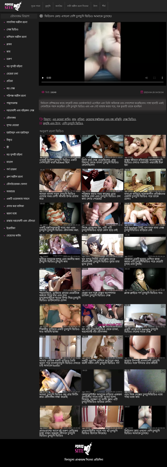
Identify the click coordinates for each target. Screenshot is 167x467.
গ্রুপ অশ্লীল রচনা (15, 176)
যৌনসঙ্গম (11, 117)
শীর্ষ (103, 6)
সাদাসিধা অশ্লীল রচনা (17, 22)
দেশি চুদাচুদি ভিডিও (72, 123)
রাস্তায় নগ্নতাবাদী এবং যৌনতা (21, 220)
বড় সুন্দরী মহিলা (14, 66)
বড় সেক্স (11, 88)
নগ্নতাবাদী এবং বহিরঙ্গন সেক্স (20, 110)
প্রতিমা (10, 81)
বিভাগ (47, 119)
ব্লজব (9, 44)
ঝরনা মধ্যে (12, 213)
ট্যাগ (95, 6)
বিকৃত (9, 139)
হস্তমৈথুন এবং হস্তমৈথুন (18, 132)
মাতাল (10, 162)
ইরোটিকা (11, 228)
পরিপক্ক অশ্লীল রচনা (16, 95)
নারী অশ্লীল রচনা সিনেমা (77, 6)
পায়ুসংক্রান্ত (12, 103)
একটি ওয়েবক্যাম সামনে (18, 198)
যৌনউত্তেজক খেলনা (17, 184)
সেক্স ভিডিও (12, 29)
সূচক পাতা (35, 6)
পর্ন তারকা (11, 169)
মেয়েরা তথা (12, 73)
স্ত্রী (8, 147)
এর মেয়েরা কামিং (62, 119)
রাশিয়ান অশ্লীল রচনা (16, 36)
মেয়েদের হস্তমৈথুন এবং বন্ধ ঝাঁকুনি (104, 119)
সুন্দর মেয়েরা (13, 125)
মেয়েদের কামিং (14, 235)
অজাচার (11, 191)
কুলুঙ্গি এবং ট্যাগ (52, 123)
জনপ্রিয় (58, 6)
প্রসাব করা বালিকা (15, 206)
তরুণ (9, 59)
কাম (8, 51)
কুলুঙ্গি (48, 6)
